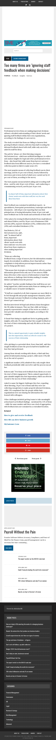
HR (7, 701)
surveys (29, 76)
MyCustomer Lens (11, 424)
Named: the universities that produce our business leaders (23, 631)
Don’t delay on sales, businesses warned (17, 653)
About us (15, 1)
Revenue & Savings (11, 710)
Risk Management (11, 715)
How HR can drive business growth (18, 420)
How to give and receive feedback (18, 415)
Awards (33, 1)
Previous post (21, 458)
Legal (7, 706)
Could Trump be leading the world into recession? (33, 570)
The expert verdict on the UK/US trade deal (31, 559)
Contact (40, 1)
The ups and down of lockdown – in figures (18, 640)
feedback (15, 76)
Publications (24, 1)
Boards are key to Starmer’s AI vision (29, 592)
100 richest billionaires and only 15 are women (32, 581)
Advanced (9, 724)
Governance (9, 697)
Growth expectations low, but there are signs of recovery (22, 635)
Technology (9, 719)
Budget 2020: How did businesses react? (18, 649)
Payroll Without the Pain (20, 531)
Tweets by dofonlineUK (14, 609)
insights (22, 76)
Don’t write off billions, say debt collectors (18, 644)
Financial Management (12, 692)
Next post (36, 458)
